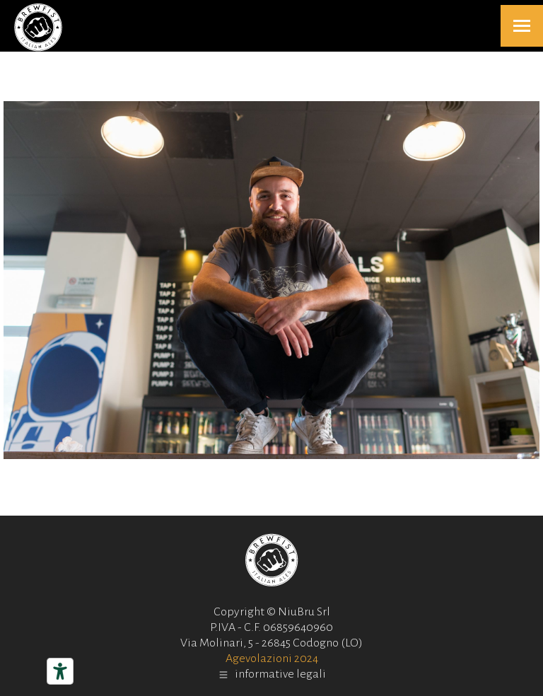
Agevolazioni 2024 (272, 658)
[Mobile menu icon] (522, 26)
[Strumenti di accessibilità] (60, 671)
